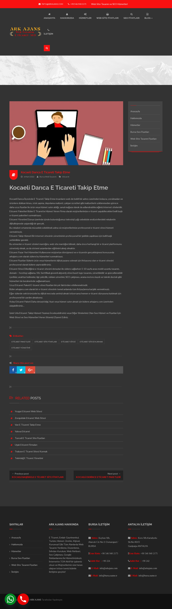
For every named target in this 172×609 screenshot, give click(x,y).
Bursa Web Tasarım (48, 176)
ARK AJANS (36, 599)
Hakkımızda (136, 118)
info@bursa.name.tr (108, 575)
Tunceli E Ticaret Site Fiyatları (30, 438)
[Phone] (23, 599)
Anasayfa (135, 111)
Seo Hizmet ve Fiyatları (105, 313)
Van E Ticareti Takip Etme (28, 424)
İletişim (134, 145)
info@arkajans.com (51, 4)
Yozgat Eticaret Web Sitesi (28, 411)
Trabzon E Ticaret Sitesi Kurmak (31, 451)
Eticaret (65, 176)
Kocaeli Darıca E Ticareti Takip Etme (45, 172)
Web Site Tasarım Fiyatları (143, 138)
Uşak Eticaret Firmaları (26, 444)
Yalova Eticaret (22, 431)
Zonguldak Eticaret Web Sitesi (30, 418)
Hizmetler (135, 125)
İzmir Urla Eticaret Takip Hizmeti (25, 313)
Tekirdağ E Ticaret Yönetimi (29, 458)
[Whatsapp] (10, 599)
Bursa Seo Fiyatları (139, 131)
